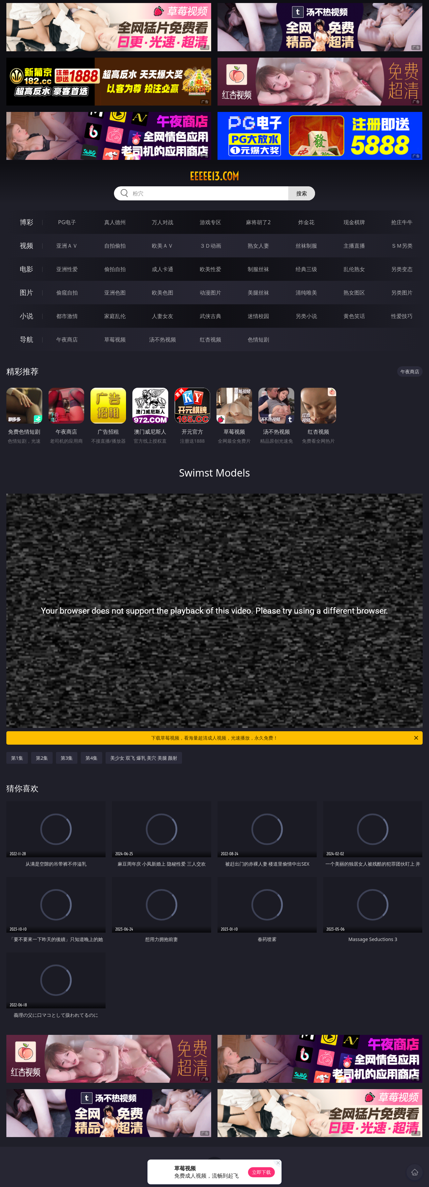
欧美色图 (162, 292)
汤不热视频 (162, 339)
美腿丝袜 (258, 292)
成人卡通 (162, 269)
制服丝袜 (258, 269)
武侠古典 (210, 316)
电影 (26, 268)
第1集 (17, 758)
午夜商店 (67, 339)
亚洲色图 (115, 292)
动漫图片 (210, 292)
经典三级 (306, 269)
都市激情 (67, 316)
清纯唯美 (306, 292)
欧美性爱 (210, 269)
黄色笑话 (354, 316)
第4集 (91, 758)
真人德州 (115, 222)
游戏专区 (210, 222)
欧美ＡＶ (162, 245)
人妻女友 (162, 316)
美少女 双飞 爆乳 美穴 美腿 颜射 (143, 758)
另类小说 (306, 316)
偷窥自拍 (67, 292)
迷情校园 (258, 316)
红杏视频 (210, 339)
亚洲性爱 (67, 269)
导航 (26, 339)
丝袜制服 (306, 245)
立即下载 (261, 1172)
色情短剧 (258, 339)
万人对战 (162, 222)
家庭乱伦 (115, 316)
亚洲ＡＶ (67, 245)
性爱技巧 (402, 316)
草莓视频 (115, 339)
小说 (26, 315)
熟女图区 (354, 292)
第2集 (42, 758)
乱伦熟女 (354, 269)
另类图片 (402, 292)
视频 (26, 245)
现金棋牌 (354, 222)
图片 (26, 292)
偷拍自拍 (115, 269)
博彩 (26, 222)
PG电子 (67, 222)
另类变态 (402, 269)
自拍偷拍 (115, 245)
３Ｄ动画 (210, 245)
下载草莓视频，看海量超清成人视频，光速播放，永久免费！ (285, 738)
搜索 (301, 193)
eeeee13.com (214, 176)
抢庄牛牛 (402, 222)
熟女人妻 (258, 245)
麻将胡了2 (258, 222)
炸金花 (306, 222)
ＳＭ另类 (402, 245)
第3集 (67, 758)
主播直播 (354, 245)
